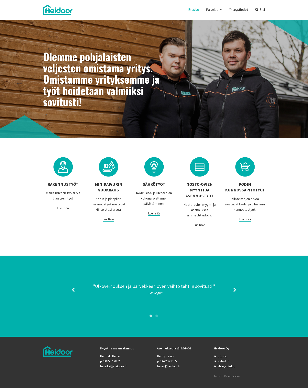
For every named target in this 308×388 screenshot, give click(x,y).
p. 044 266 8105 (167, 361)
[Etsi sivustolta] (260, 12)
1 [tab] (151, 316)
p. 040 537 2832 (110, 361)
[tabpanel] (154, 288)
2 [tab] (157, 316)
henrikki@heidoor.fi (113, 366)
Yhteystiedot (238, 10)
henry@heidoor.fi (168, 366)
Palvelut (212, 10)
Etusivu (193, 10)
